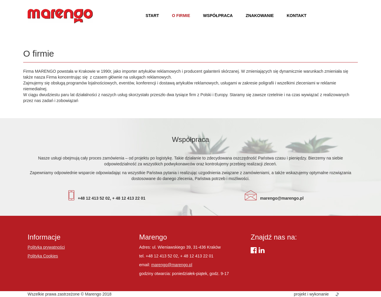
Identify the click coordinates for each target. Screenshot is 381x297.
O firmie (181, 15)
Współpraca (218, 15)
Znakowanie (260, 15)
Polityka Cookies (43, 256)
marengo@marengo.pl (171, 264)
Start (152, 15)
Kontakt (296, 15)
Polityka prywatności (46, 247)
